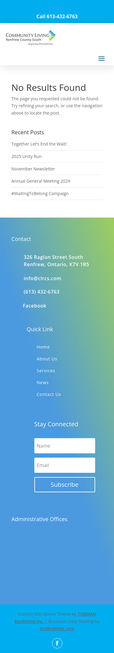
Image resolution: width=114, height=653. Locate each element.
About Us (47, 359)
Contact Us (49, 394)
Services (46, 370)
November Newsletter (33, 169)
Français (57, 7)
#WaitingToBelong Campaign (40, 193)
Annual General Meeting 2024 (41, 181)
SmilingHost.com (57, 628)
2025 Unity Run (27, 156)
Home (43, 347)
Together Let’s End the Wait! (39, 144)
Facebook (35, 305)
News (43, 382)
